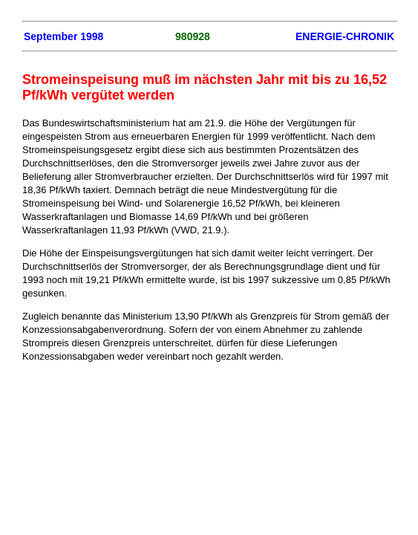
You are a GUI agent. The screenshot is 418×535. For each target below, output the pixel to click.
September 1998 (63, 36)
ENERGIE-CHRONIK (344, 36)
